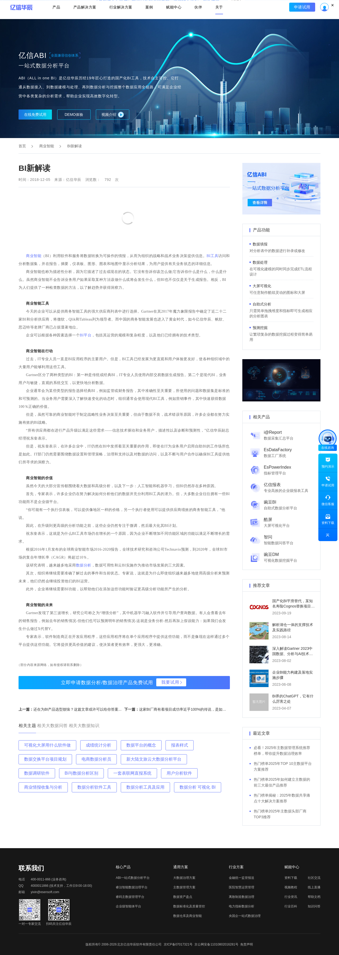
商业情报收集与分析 (43, 787)
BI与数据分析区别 (81, 773)
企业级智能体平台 (128, 906)
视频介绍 (112, 115)
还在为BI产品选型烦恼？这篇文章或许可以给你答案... (77, 709)
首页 (22, 146)
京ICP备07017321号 (178, 944)
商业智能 (46, 146)
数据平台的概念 (141, 745)
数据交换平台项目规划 (45, 759)
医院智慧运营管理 (241, 887)
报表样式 (179, 745)
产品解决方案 (83, 20)
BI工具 (212, 256)
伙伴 (199, 20)
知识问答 (314, 906)
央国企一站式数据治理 (245, 916)
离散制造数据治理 (241, 897)
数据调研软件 (37, 773)
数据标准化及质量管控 (189, 906)
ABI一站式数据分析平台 (132, 878)
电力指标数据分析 (241, 906)
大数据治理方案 (184, 878)
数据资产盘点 (182, 897)
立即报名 (169, 5)
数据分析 (83, 565)
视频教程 (290, 887)
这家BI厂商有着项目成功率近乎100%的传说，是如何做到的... (189, 709)
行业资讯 (290, 897)
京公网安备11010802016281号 (216, 944)
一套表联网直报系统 (132, 773)
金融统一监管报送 (241, 878)
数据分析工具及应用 (145, 787)
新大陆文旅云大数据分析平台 (153, 759)
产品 (55, 20)
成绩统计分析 (98, 745)
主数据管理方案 (184, 887)
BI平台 (85, 335)
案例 (149, 20)
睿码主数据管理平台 (130, 897)
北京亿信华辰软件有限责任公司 (139, 944)
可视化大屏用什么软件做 (47, 745)
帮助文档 (314, 897)
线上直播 (314, 887)
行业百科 (290, 906)
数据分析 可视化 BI (198, 787)
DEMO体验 (74, 114)
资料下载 (290, 878)
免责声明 (246, 944)
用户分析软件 (179, 773)
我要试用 (170, 682)
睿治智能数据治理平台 (132, 887)
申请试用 (304, 20)
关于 (221, 20)
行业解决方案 (120, 20)
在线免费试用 (35, 114)
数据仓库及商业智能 (187, 916)
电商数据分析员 (96, 759)
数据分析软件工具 (94, 787)
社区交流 (314, 878)
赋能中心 (174, 20)
